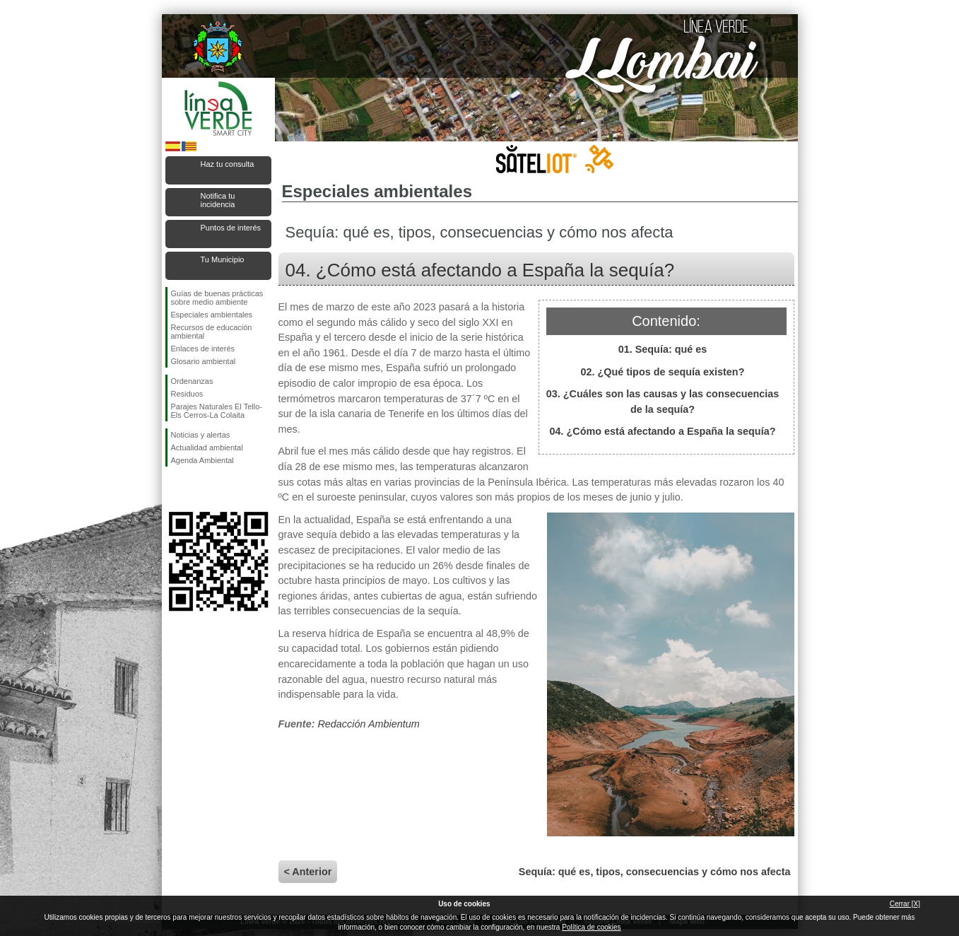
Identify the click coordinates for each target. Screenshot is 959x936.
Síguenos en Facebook (173, 489)
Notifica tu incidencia (218, 200)
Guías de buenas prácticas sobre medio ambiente (217, 297)
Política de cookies (591, 927)
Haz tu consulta (227, 164)
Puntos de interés (231, 227)
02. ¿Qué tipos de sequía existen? (663, 372)
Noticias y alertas (200, 435)
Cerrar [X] (905, 904)
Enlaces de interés (203, 348)
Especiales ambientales (212, 314)
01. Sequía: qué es (662, 349)
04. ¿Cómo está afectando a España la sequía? (663, 431)
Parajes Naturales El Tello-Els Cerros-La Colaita (216, 410)
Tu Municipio (223, 259)
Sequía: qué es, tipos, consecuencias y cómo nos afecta (655, 871)
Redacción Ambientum (368, 724)
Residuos (187, 394)
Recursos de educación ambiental (211, 331)
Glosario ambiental (203, 361)
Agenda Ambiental (202, 460)
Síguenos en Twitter (197, 489)
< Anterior (308, 871)
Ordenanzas (192, 381)
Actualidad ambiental (207, 447)
